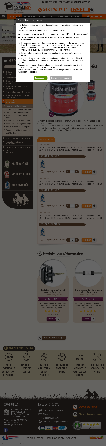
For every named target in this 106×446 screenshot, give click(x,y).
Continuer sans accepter (61, 78)
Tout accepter (40, 78)
